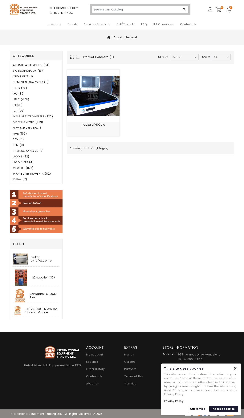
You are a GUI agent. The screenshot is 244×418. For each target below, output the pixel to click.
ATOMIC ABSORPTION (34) (31, 65)
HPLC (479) (21, 99)
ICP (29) (19, 111)
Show (206, 57)
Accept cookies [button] (224, 409)
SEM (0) (18, 139)
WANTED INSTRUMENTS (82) (32, 174)
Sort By (163, 57)
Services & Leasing (97, 24)
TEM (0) (18, 145)
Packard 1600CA (93, 125)
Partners (130, 369)
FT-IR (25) (20, 88)
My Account (94, 354)
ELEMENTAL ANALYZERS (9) (31, 82)
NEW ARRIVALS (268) (27, 128)
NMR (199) (20, 134)
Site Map (130, 383)
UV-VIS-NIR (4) (23, 162)
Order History (95, 369)
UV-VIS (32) (21, 156)
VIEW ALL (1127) (23, 168)
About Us (92, 383)
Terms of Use (133, 376)
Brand (118, 37)
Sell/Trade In (126, 24)
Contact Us (188, 24)
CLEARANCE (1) (23, 76)
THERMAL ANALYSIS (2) (28, 151)
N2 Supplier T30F (43, 277)
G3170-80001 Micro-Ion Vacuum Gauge (42, 310)
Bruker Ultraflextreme (41, 258)
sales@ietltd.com (64, 8)
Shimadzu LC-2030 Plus (43, 295)
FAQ (144, 24)
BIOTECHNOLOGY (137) (29, 71)
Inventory (54, 24)
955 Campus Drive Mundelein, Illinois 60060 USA (199, 357)
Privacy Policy (173, 401)
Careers (130, 362)
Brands (72, 24)
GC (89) (19, 93)
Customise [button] (197, 409)
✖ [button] (235, 368)
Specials (92, 362)
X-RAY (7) (20, 179)
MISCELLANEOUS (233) (28, 122)
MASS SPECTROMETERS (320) (33, 116)
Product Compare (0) (98, 57)
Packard (131, 37)
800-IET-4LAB (61, 13)
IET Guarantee (163, 24)
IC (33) (18, 105)
